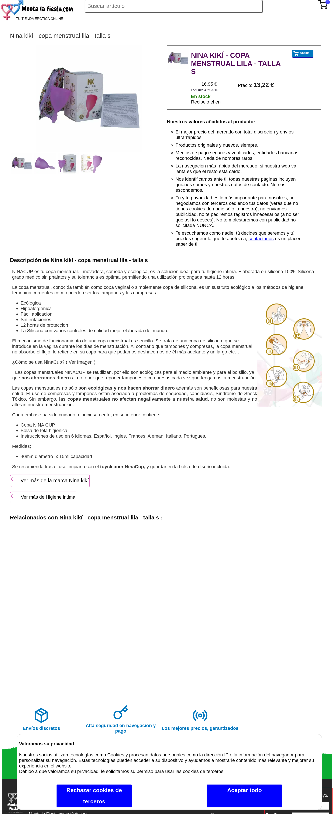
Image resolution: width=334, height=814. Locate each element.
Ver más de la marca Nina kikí (49, 479)
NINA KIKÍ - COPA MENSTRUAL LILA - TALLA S (235, 63)
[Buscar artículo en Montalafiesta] (173, 6)
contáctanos (261, 238)
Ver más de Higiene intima (42, 497)
